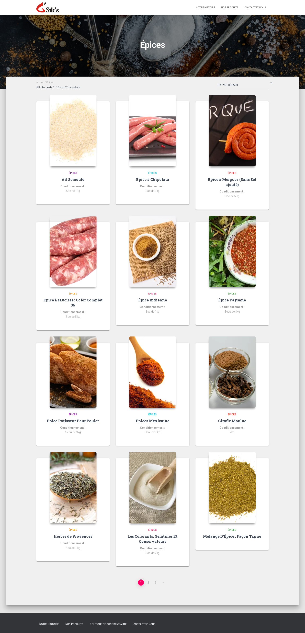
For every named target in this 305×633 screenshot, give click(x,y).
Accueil (40, 82)
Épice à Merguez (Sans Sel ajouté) (232, 182)
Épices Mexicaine (152, 420)
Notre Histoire (205, 7)
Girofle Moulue (232, 420)
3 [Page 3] (155, 582)
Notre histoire (49, 624)
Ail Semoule (73, 179)
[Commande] (243, 86)
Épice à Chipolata (152, 179)
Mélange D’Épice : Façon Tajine (232, 536)
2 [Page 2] (148, 582)
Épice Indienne (152, 300)
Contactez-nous (255, 7)
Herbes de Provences (73, 536)
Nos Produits (229, 7)
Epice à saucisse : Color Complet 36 (73, 303)
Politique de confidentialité (108, 624)
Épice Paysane (232, 300)
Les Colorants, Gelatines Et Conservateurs (152, 539)
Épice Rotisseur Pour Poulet (73, 420)
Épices (73, 173)
